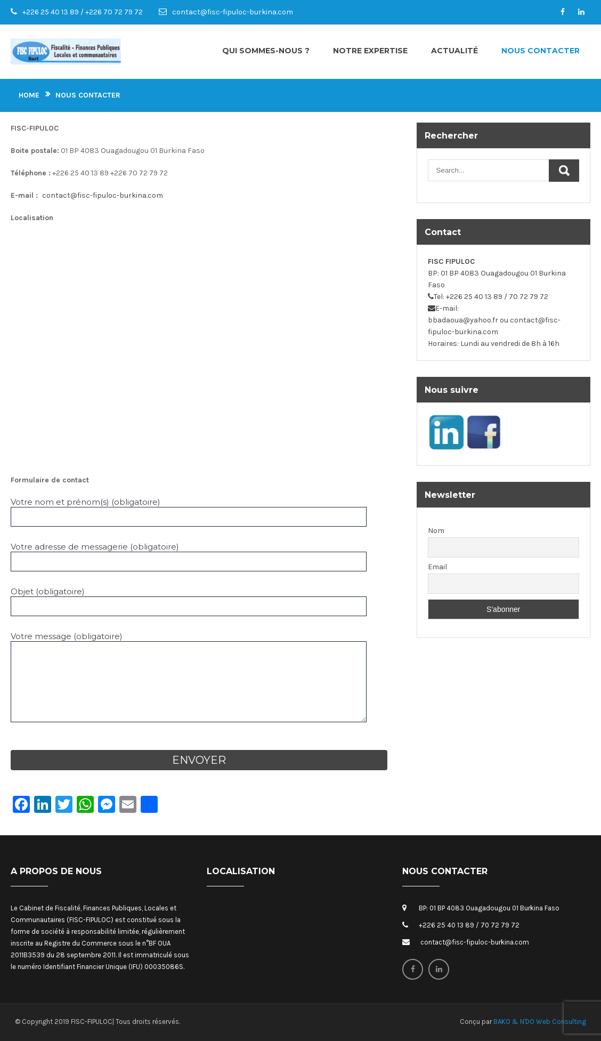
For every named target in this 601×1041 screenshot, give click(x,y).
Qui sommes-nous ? (266, 50)
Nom (436, 530)
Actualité (454, 50)
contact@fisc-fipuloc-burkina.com (232, 12)
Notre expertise (370, 50)
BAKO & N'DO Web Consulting (539, 1022)
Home (29, 95)
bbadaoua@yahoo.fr (463, 320)
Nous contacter (540, 50)
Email (437, 566)
